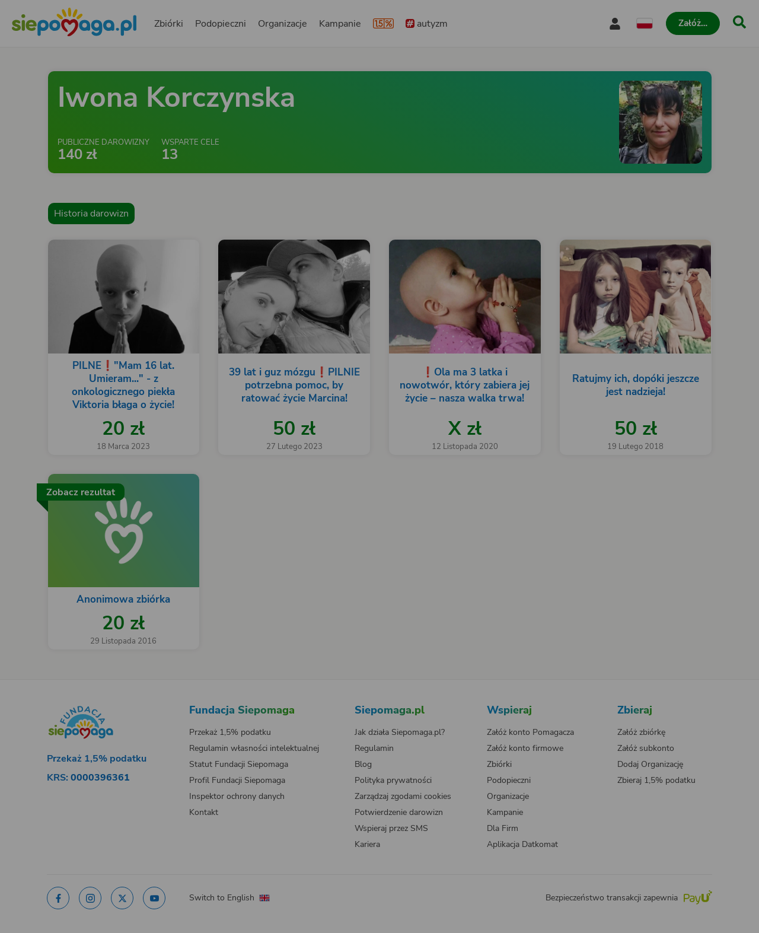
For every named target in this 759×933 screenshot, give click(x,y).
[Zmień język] (119, 698)
